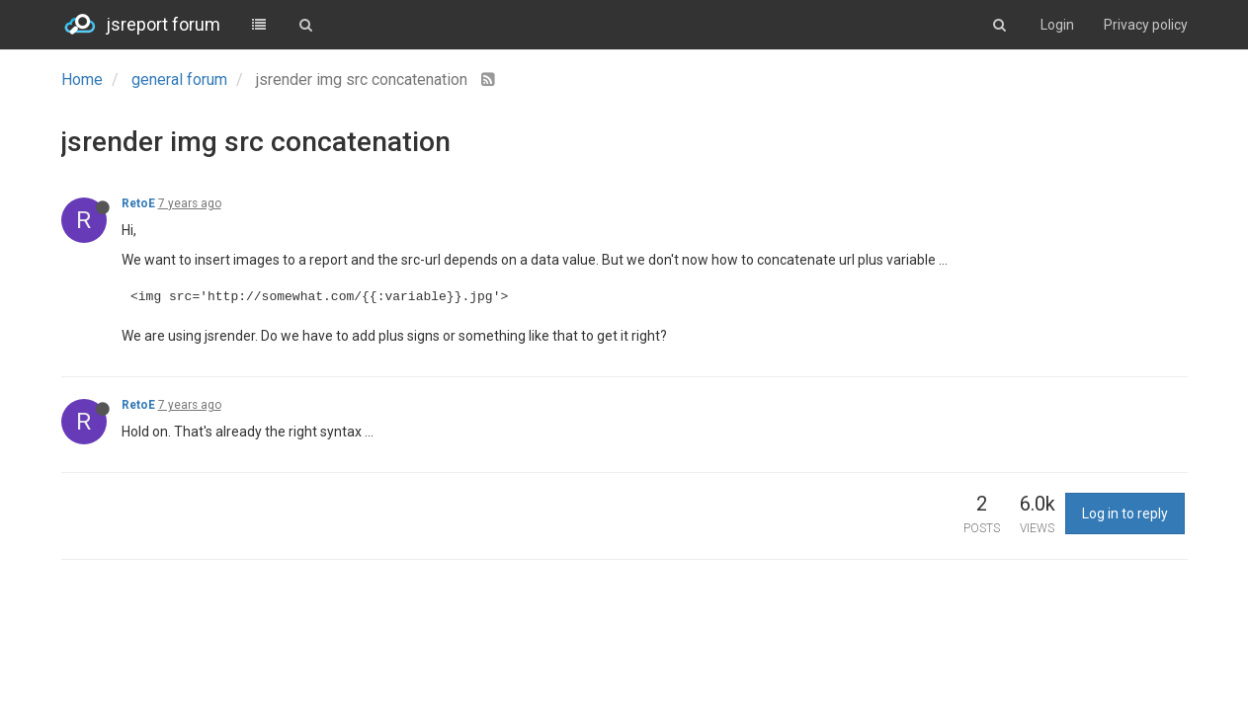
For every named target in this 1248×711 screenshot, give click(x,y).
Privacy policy (1146, 25)
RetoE (138, 203)
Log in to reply (1125, 513)
